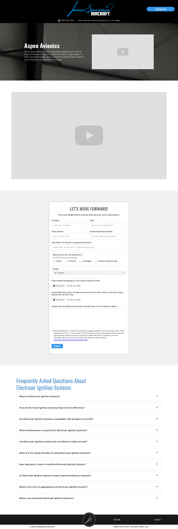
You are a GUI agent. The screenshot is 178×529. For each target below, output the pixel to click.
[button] (59, 286)
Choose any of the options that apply (65, 258)
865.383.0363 (68, 20)
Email (92, 220)
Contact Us (160, 9)
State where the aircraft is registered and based (71, 242)
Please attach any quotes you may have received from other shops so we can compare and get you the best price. (88, 293)
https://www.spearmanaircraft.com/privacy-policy (71, 340)
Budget (55, 269)
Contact (157, 519)
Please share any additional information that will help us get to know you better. (84, 306)
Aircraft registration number (101, 231)
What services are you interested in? (67, 255)
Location (116, 519)
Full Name (55, 220)
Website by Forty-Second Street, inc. (131, 527)
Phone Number (57, 231)
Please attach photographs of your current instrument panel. (76, 281)
